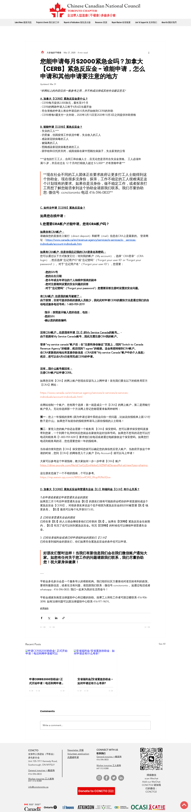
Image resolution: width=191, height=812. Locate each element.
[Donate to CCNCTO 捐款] (96, 791)
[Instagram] (99, 778)
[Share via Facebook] (41, 618)
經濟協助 (44, 608)
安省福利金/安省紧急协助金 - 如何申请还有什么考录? (95, 681)
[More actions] (149, 52)
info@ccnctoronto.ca (38, 786)
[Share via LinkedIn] (56, 618)
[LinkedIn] (121, 778)
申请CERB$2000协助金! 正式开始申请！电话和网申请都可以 (46, 681)
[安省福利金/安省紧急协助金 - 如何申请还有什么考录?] (95, 661)
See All (162, 643)
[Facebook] (106, 778)
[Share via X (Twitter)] (48, 618)
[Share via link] (63, 618)
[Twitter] (114, 778)
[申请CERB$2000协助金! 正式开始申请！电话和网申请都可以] (47, 661)
